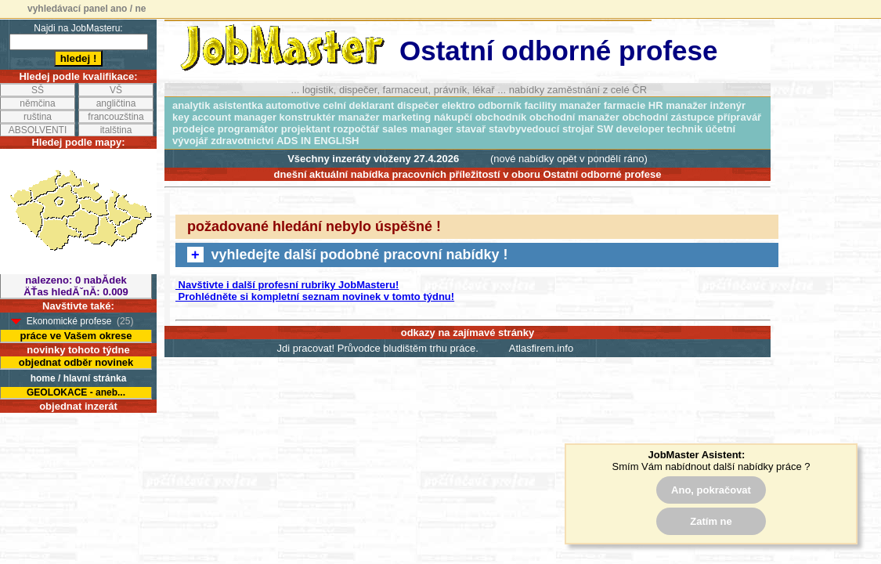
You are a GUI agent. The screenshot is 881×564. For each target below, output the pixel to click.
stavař (471, 129)
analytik (191, 105)
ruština (37, 116)
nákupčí (453, 117)
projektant (305, 129)
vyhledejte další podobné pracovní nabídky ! (347, 254)
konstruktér (308, 117)
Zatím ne (710, 521)
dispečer (418, 105)
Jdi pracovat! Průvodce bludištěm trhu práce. (377, 348)
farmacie (624, 105)
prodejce (193, 129)
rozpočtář (356, 129)
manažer (359, 117)
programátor (248, 129)
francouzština (115, 116)
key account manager (224, 117)
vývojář (190, 140)
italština (116, 130)
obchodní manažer (574, 117)
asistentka (238, 105)
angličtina (116, 103)
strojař (578, 129)
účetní (720, 129)
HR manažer (677, 105)
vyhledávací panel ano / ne (86, 8)
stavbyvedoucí (524, 129)
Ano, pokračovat (711, 490)
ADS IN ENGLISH (317, 140)
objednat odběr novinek (76, 362)
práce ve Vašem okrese (76, 336)
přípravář (739, 117)
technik (685, 129)
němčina (37, 103)
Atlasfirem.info (541, 348)
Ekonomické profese (69, 321)
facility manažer (563, 105)
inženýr (728, 105)
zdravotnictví (242, 140)
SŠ (37, 90)
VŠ (116, 90)
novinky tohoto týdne (78, 350)
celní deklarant (358, 105)
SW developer (630, 129)
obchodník (501, 117)
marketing (406, 117)
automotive (292, 105)
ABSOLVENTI (38, 130)
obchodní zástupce (668, 117)
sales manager (417, 129)
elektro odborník (482, 105)
